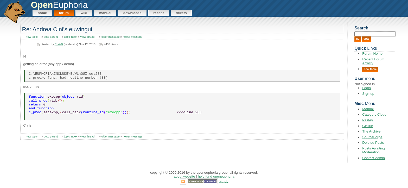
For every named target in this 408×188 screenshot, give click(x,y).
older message (110, 36)
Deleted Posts (373, 143)
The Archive (371, 131)
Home (42, 13)
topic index (70, 36)
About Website (184, 176)
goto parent (51, 36)
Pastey (367, 120)
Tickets (181, 13)
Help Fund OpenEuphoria (216, 176)
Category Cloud (374, 114)
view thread (87, 36)
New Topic (370, 69)
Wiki (84, 13)
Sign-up (368, 94)
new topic (31, 36)
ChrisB (59, 44)
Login (366, 88)
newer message (132, 36)
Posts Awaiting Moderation (373, 150)
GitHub (367, 126)
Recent (158, 13)
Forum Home (372, 53)
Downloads (132, 13)
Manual (105, 13)
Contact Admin (373, 158)
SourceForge (372, 137)
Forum (64, 13)
